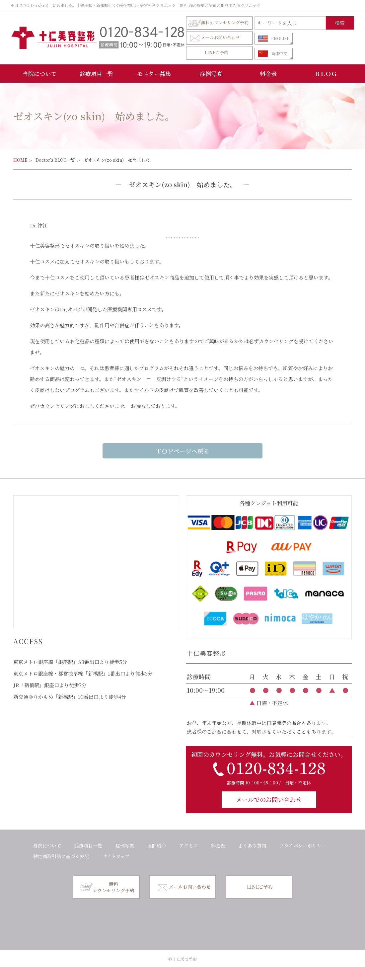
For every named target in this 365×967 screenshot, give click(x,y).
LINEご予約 (216, 52)
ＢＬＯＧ (325, 73)
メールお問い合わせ (214, 37)
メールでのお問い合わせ (269, 799)
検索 (340, 22)
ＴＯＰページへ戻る (182, 450)
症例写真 (211, 73)
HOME (20, 160)
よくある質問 (252, 845)
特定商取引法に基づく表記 (61, 856)
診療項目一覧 (96, 73)
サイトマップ (115, 856)
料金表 (268, 73)
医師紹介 (156, 845)
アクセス (188, 845)
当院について (39, 73)
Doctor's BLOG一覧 (55, 160)
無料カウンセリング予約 (218, 23)
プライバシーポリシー (302, 845)
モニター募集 (154, 73)
